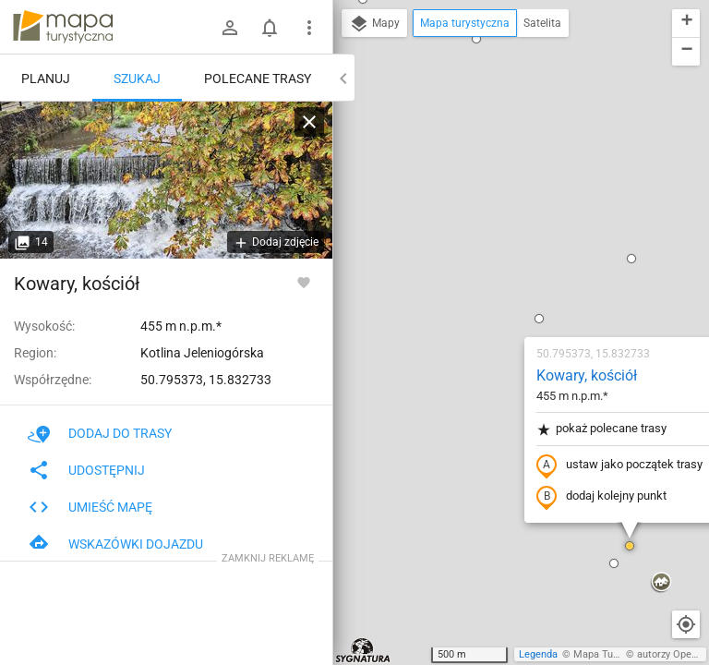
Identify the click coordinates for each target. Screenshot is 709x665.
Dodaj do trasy (100, 433)
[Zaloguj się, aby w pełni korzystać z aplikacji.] (303, 281)
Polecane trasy (257, 78)
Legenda (538, 654)
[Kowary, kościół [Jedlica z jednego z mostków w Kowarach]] (166, 180)
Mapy (374, 24)
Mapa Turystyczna (614, 654)
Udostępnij (86, 470)
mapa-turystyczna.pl (63, 27)
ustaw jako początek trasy (510, 252)
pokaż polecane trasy (492, 216)
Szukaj (137, 78)
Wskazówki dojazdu (115, 544)
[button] (354, 557)
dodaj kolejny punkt (492, 283)
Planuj (45, 78)
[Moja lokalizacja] (686, 624)
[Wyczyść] (309, 122)
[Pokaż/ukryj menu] (309, 27)
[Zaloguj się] (230, 27)
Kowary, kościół (477, 162)
